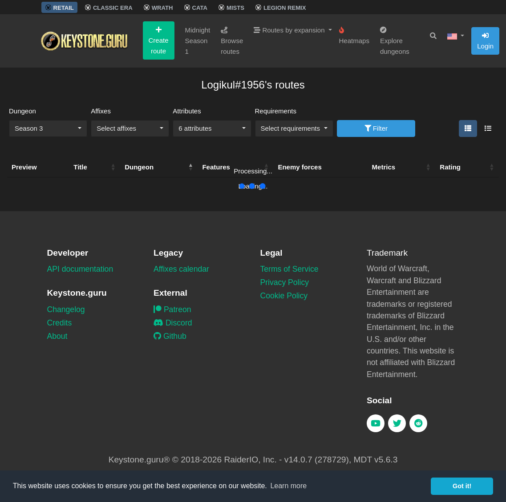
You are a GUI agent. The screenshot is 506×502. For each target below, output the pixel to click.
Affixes (101, 111)
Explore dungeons (394, 41)
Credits (59, 322)
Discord (173, 322)
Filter (376, 128)
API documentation (80, 269)
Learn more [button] (288, 486)
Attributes (187, 111)
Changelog (66, 309)
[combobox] (48, 128)
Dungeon (22, 111)
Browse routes (232, 41)
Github (170, 336)
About (57, 336)
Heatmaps (354, 35)
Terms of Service (289, 269)
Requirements (275, 111)
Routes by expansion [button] (290, 30)
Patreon (172, 309)
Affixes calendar (181, 269)
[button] (456, 36)
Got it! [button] (462, 486)
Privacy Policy (284, 282)
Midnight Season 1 (197, 40)
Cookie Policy (284, 295)
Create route (159, 40)
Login (485, 41)
